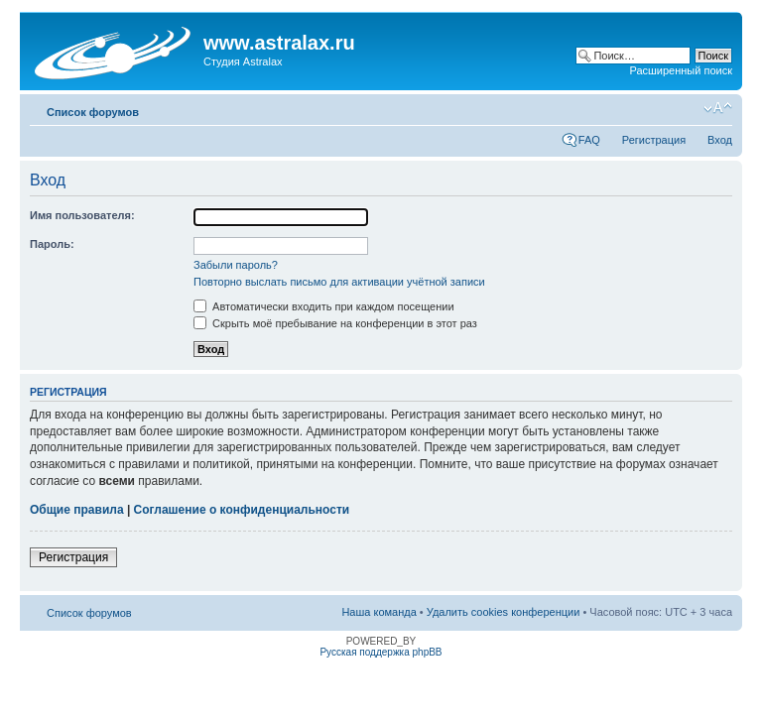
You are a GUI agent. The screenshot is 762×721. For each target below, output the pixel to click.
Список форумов (93, 112)
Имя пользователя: (82, 215)
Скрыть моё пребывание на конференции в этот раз (335, 323)
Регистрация (654, 140)
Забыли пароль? (235, 265)
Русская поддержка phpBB (380, 652)
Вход (719, 140)
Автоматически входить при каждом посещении (323, 306)
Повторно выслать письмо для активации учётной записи (339, 282)
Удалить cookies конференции (503, 612)
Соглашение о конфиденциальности (242, 510)
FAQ (589, 140)
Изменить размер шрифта (717, 108)
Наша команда (378, 612)
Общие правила (77, 510)
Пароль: (52, 244)
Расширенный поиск (680, 70)
